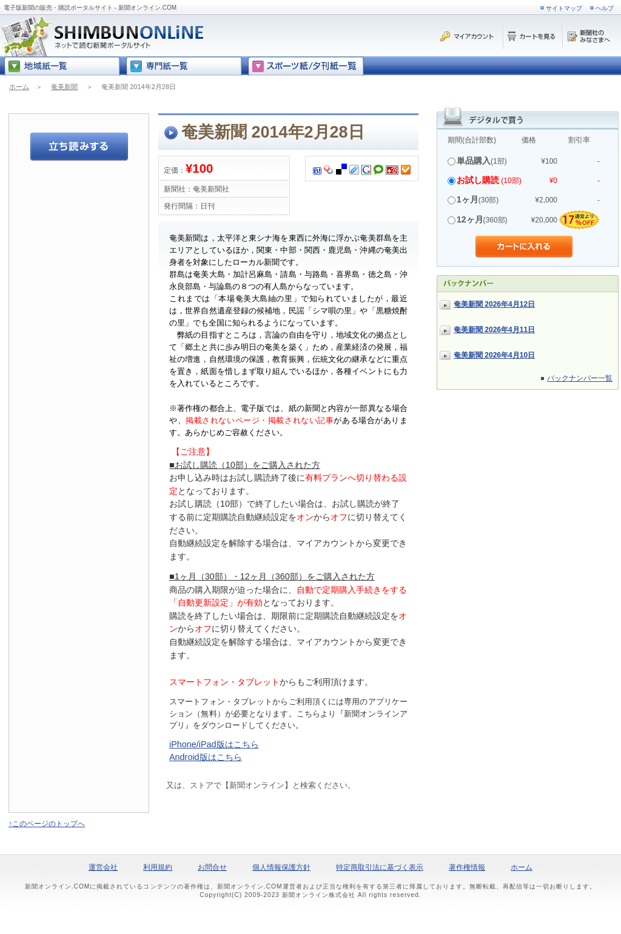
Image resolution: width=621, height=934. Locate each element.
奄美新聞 (64, 86)
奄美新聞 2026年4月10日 (494, 355)
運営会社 (103, 867)
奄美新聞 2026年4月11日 (494, 329)
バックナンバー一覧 (580, 378)
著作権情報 (467, 867)
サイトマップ (564, 8)
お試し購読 (478, 180)
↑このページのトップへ (46, 823)
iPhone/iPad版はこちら (214, 744)
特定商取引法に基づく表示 (379, 867)
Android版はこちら (205, 757)
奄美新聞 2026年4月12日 (494, 304)
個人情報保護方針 (281, 867)
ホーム (19, 86)
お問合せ (212, 867)
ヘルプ (605, 8)
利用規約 (157, 867)
